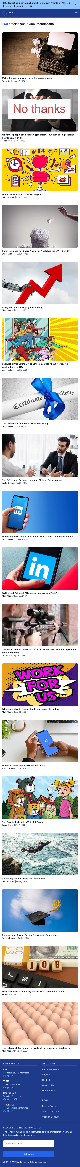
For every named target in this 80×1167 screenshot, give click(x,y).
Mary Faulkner (8, 197)
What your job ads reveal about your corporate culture (30, 709)
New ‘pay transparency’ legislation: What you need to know (33, 991)
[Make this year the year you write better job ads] (40, 53)
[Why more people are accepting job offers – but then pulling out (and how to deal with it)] (40, 110)
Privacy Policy (49, 1106)
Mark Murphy (8, 310)
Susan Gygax (8, 825)
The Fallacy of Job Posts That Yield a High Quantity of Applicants (36, 1048)
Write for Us (48, 1085)
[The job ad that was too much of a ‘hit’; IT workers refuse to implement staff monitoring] (40, 625)
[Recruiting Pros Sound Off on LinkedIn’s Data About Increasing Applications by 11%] (40, 339)
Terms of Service (50, 1111)
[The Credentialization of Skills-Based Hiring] (40, 399)
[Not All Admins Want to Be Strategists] (40, 170)
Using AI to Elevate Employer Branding (22, 307)
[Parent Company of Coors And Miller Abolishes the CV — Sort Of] (40, 226)
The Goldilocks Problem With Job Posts (22, 822)
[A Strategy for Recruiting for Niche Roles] (40, 854)
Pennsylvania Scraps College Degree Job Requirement (30, 935)
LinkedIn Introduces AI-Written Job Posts (23, 765)
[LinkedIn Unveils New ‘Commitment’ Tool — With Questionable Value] (40, 512)
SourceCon (9, 1093)
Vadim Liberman (9, 768)
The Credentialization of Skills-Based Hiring (25, 423)
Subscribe (29, 1154)
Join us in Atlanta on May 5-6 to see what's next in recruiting (36, 4)
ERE (5, 1069)
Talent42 (8, 1104)
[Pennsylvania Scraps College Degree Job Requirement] (40, 910)
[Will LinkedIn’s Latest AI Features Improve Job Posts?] (40, 568)
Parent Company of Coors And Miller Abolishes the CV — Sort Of (36, 251)
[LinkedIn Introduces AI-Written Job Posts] (40, 741)
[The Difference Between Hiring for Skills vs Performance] (40, 455)
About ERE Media (50, 1069)
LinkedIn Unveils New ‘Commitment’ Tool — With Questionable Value (37, 536)
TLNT (6, 1081)
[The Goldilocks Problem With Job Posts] (40, 797)
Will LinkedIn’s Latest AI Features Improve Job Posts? (29, 593)
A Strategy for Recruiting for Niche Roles (23, 878)
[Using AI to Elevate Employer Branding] (40, 283)
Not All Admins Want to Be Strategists (21, 194)
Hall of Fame (48, 1090)
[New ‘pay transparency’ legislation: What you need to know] (40, 967)
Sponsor (46, 1074)
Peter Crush (7, 81)
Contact (46, 1080)
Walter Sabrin (8, 483)
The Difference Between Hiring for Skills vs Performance (32, 480)
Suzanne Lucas (8, 254)
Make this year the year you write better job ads (27, 78)
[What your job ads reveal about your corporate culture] (40, 684)
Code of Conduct (50, 1116)
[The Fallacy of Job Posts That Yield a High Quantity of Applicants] (40, 1023)
